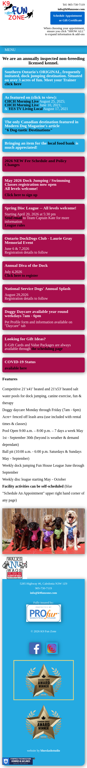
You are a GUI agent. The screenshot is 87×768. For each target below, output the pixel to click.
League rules (15, 225)
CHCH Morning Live (22, 101)
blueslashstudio (50, 750)
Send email (13, 218)
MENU (10, 50)
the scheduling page (47, 349)
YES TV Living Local (25, 109)
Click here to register (21, 275)
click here (13, 84)
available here (16, 368)
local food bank (62, 143)
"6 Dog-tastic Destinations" (28, 130)
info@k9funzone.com (71, 9)
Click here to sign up (21, 195)
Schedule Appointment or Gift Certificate (67, 18)
